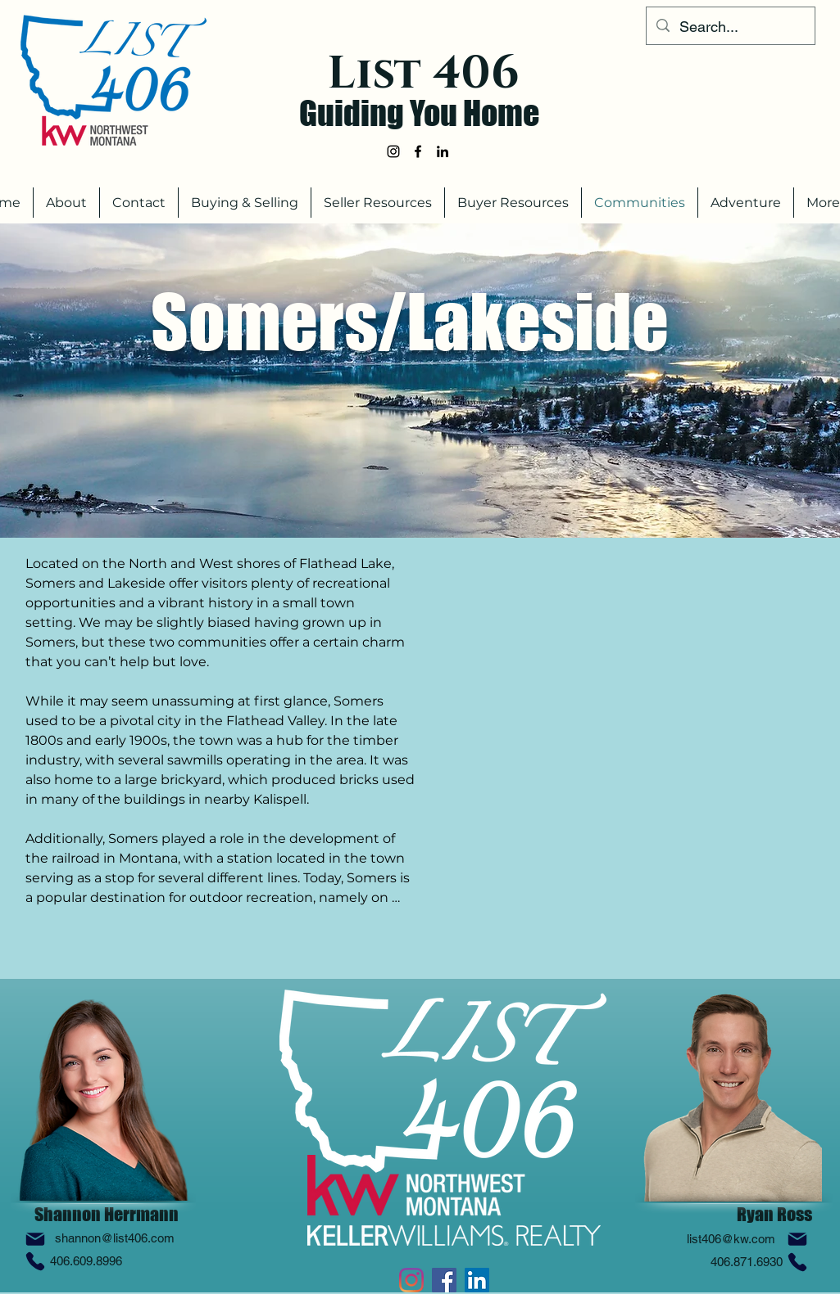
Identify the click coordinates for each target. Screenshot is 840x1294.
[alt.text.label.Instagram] (393, 151)
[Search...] (729, 27)
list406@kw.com (731, 1239)
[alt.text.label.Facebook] (418, 151)
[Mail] (35, 1239)
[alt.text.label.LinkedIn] (442, 151)
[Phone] (35, 1261)
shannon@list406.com (115, 1238)
